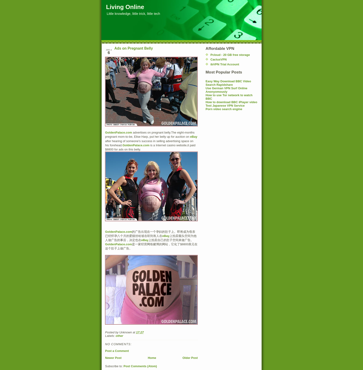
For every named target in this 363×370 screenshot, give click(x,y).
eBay (193, 136)
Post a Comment (117, 351)
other (119, 336)
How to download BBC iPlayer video (231, 102)
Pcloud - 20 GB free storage (230, 55)
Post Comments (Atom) (140, 366)
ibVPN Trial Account (224, 64)
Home (152, 358)
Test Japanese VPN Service (225, 105)
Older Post (190, 358)
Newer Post (113, 358)
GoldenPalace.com (118, 132)
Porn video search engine (224, 109)
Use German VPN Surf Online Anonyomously (226, 89)
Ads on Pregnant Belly (133, 48)
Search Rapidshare (219, 84)
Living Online (125, 6)
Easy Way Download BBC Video (228, 81)
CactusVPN (218, 59)
